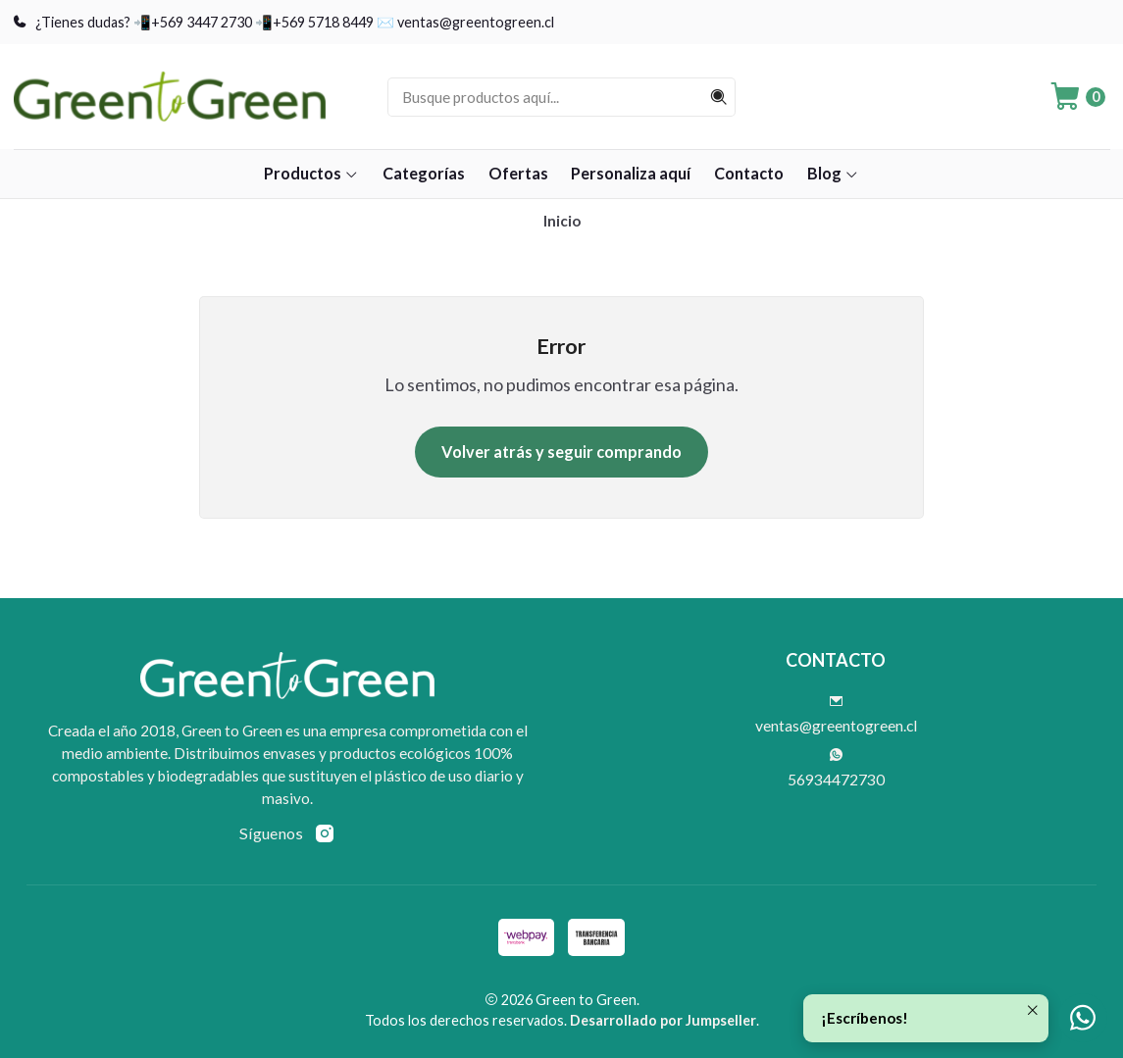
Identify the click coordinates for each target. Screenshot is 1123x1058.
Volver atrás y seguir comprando (561, 451)
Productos (311, 173)
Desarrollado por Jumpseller (663, 1020)
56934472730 (836, 768)
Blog (833, 173)
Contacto (749, 173)
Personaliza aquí (630, 173)
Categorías (424, 173)
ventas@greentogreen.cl (836, 714)
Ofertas (518, 173)
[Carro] (1076, 97)
